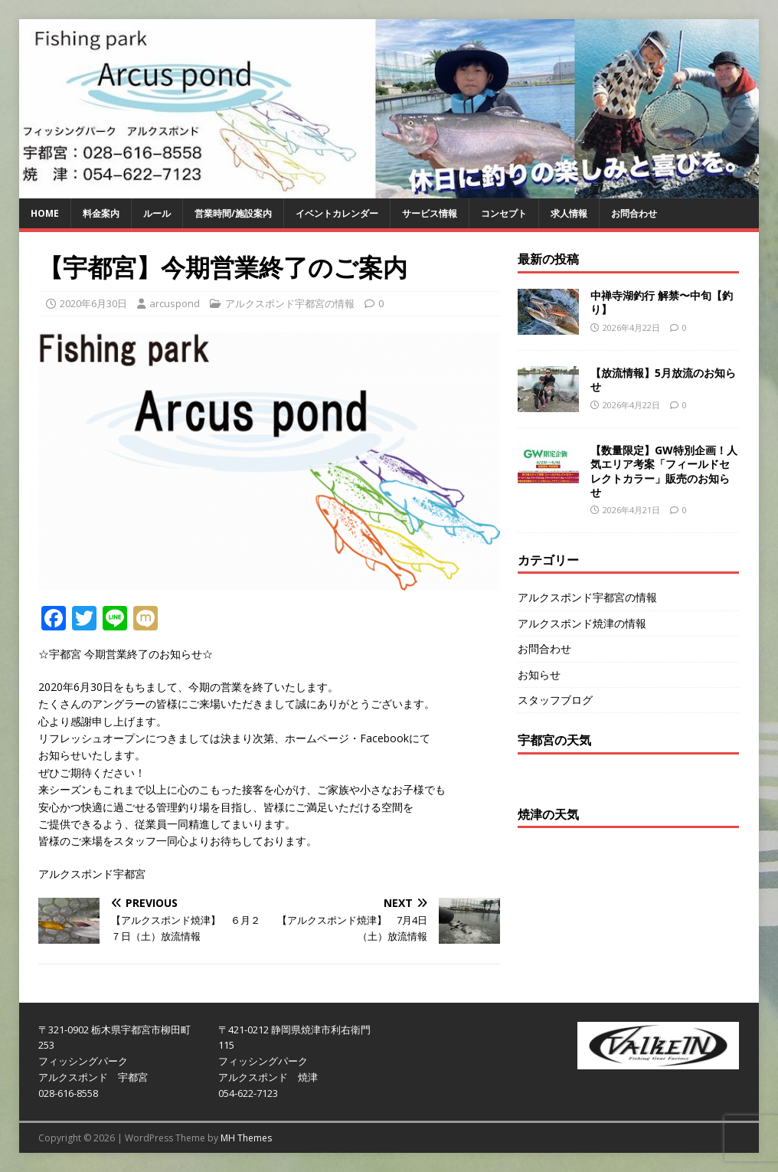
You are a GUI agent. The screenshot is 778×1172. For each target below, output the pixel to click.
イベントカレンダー (337, 213)
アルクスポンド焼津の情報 (582, 623)
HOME (45, 213)
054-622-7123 (248, 1093)
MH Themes (246, 1137)
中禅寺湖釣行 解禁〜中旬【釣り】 (661, 302)
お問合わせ (634, 213)
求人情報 (569, 213)
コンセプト (504, 213)
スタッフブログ (555, 699)
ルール (157, 213)
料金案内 (101, 213)
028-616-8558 (68, 1093)
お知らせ (539, 674)
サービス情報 (429, 213)
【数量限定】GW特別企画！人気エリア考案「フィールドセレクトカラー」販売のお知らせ (663, 471)
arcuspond (174, 303)
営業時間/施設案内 (233, 213)
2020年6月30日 (93, 303)
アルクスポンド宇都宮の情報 (290, 303)
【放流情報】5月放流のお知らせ (663, 379)
